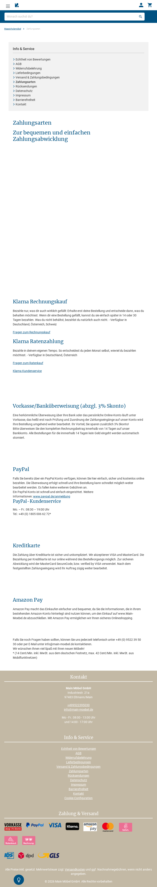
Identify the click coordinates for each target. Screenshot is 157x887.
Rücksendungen (78, 775)
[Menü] (8, 5)
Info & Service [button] (78, 737)
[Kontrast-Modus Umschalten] (19, 880)
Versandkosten (75, 869)
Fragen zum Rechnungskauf (31, 332)
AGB (78, 753)
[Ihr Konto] (141, 5)
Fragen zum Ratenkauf (28, 363)
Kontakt (78, 793)
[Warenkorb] (149, 5)
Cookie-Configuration (78, 798)
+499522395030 (78, 705)
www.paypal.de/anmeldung (51, 496)
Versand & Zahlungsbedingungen (78, 766)
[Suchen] (140, 16)
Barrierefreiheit (78, 789)
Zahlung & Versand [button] (78, 814)
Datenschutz (78, 780)
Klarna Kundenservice (27, 371)
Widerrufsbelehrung (78, 757)
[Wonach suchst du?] (74, 16)
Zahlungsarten (78, 771)
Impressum (78, 784)
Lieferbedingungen (78, 762)
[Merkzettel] (17, 5)
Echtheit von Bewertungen (78, 748)
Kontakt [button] (78, 677)
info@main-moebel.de (78, 709)
